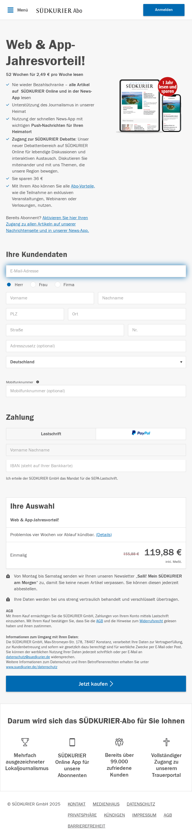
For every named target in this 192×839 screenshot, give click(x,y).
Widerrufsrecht (151, 621)
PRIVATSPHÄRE (82, 815)
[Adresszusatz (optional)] (96, 346)
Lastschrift (51, 433)
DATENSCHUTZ (141, 804)
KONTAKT (77, 804)
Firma (69, 284)
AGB (99, 621)
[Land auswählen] (96, 362)
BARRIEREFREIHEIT (86, 826)
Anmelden (164, 9)
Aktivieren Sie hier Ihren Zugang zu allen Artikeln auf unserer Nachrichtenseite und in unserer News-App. (47, 224)
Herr (19, 284)
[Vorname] (50, 298)
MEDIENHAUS (106, 804)
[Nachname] (142, 298)
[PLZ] (35, 314)
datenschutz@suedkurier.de (28, 657)
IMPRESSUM (144, 815)
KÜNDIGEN (114, 815)
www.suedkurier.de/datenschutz (31, 667)
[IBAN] (96, 466)
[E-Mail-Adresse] (96, 271)
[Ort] (127, 314)
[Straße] (65, 330)
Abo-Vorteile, (83, 186)
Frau (43, 284)
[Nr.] (157, 330)
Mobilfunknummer (22, 382)
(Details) (104, 534)
